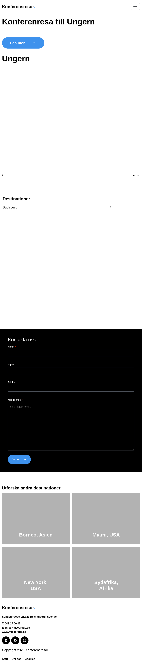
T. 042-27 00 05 (11, 623)
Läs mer (23, 43)
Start (5, 659)
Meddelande (15, 400)
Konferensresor (20, 6)
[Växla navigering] (135, 6)
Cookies (30, 659)
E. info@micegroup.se (16, 627)
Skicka (19, 459)
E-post (12, 364)
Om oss (16, 659)
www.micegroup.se (14, 631)
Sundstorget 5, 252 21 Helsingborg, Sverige (29, 616)
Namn (12, 346)
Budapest (10, 207)
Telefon (11, 382)
